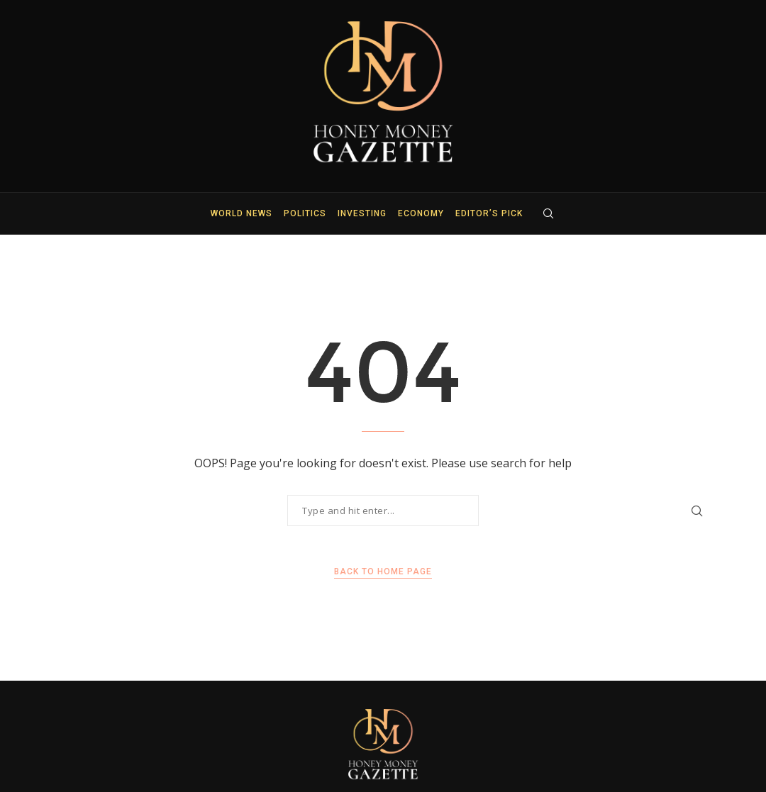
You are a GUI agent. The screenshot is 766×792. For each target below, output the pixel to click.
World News (241, 213)
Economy (421, 213)
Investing (362, 213)
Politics (305, 213)
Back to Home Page (383, 571)
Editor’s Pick (489, 213)
